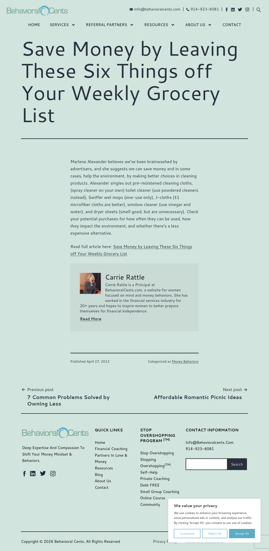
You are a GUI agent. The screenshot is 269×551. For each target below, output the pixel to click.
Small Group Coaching (159, 491)
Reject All (214, 533)
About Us (195, 24)
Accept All (242, 533)
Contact (231, 24)
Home (34, 24)
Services (59, 24)
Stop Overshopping (157, 453)
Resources (156, 24)
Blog (99, 474)
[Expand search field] (258, 9)
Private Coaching (155, 478)
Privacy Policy (165, 541)
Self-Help (149, 472)
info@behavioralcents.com (157, 9)
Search (237, 464)
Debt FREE (150, 485)
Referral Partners (106, 24)
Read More (90, 318)
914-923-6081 (204, 9)
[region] (214, 521)
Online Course (152, 498)
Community (150, 504)
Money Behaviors (185, 361)
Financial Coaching (111, 448)
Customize (187, 533)
